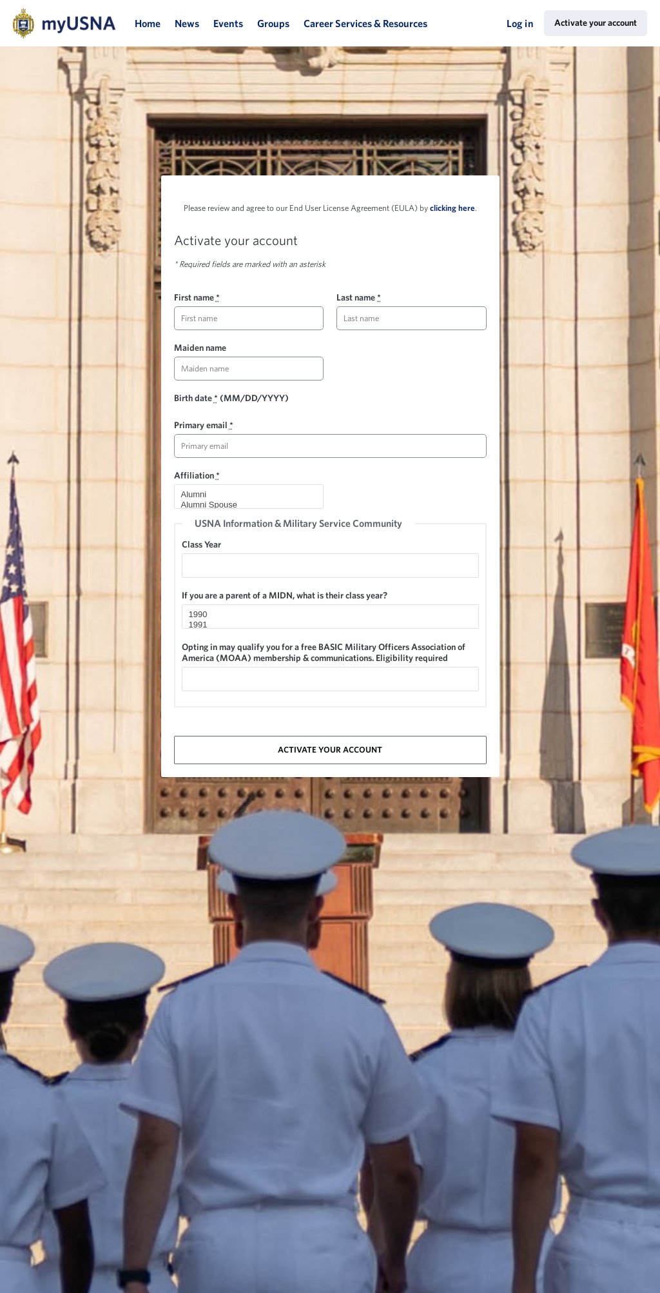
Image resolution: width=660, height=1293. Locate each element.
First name (197, 297)
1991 (325, 625)
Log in (520, 23)
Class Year (201, 544)
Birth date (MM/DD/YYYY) (231, 398)
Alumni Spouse (243, 505)
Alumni (243, 494)
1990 (325, 614)
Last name (358, 297)
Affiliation (197, 475)
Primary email (203, 425)
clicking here (452, 208)
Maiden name (200, 347)
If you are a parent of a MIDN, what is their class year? (284, 595)
